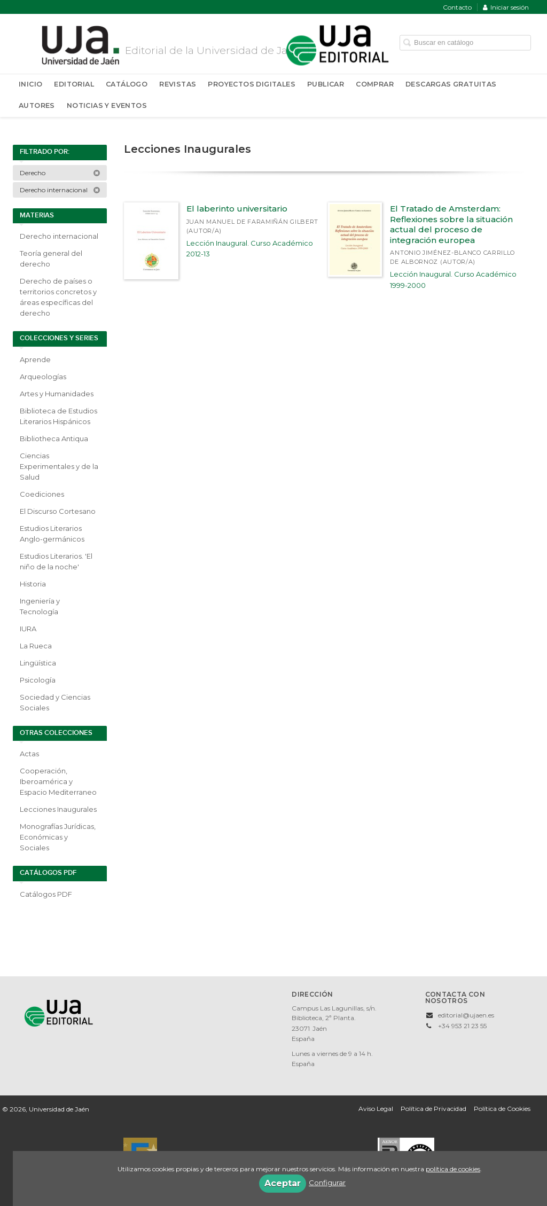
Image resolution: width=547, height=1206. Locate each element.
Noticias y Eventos (107, 105)
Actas (29, 753)
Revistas (177, 84)
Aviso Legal (375, 1109)
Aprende (35, 359)
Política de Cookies (502, 1109)
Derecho (60, 173)
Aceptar (282, 1183)
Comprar (375, 84)
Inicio (30, 84)
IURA (28, 628)
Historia (33, 583)
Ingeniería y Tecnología (40, 606)
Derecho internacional (60, 190)
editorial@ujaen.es (466, 1015)
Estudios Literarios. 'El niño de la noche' (56, 561)
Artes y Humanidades (56, 393)
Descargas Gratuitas (451, 84)
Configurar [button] (327, 1182)
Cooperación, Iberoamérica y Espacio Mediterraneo (58, 781)
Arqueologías (43, 376)
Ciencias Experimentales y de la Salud (59, 466)
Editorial (74, 84)
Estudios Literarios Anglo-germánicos (52, 533)
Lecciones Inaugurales (58, 809)
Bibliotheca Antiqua (54, 438)
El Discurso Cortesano (58, 511)
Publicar (325, 84)
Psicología (38, 680)
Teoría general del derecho (51, 258)
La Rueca (36, 645)
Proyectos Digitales (251, 84)
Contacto (457, 7)
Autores (37, 105)
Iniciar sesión (506, 7)
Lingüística (38, 663)
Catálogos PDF (46, 894)
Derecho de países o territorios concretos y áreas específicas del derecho (58, 297)
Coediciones (42, 494)
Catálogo (126, 84)
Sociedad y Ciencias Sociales (55, 702)
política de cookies (453, 1169)
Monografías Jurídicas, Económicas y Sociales (58, 837)
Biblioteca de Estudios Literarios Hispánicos (58, 416)
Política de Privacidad (433, 1109)
